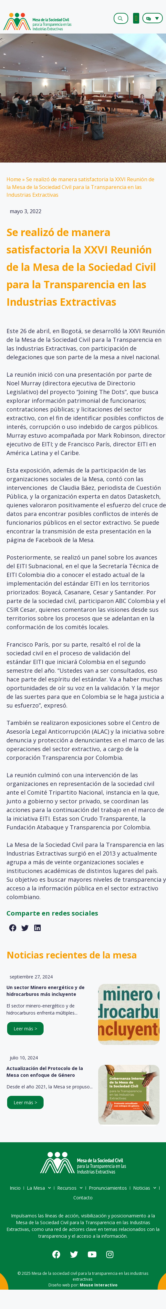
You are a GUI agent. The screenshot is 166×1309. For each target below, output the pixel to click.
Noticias (144, 1188)
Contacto (83, 1198)
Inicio (15, 1188)
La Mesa (39, 1188)
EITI (38, 662)
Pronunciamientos (108, 1188)
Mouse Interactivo (99, 1285)
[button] (136, 18)
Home (13, 179)
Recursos (70, 1188)
